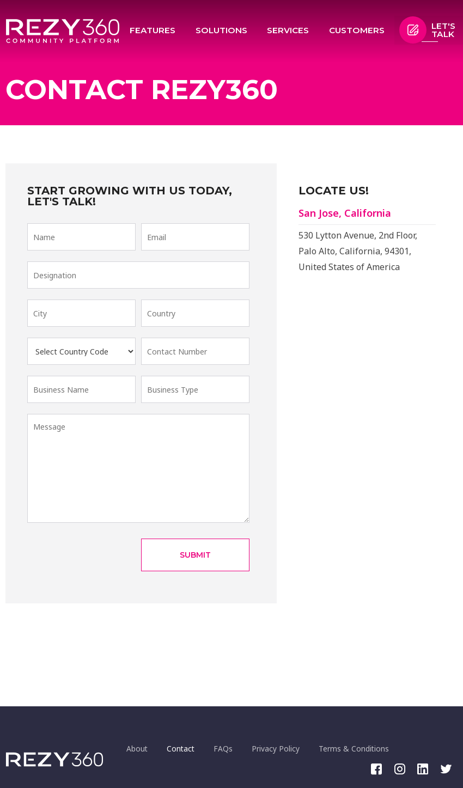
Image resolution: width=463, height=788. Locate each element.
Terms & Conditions (368, 748)
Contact (186, 748)
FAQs (231, 748)
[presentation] (110, 555)
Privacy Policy (287, 748)
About (139, 748)
